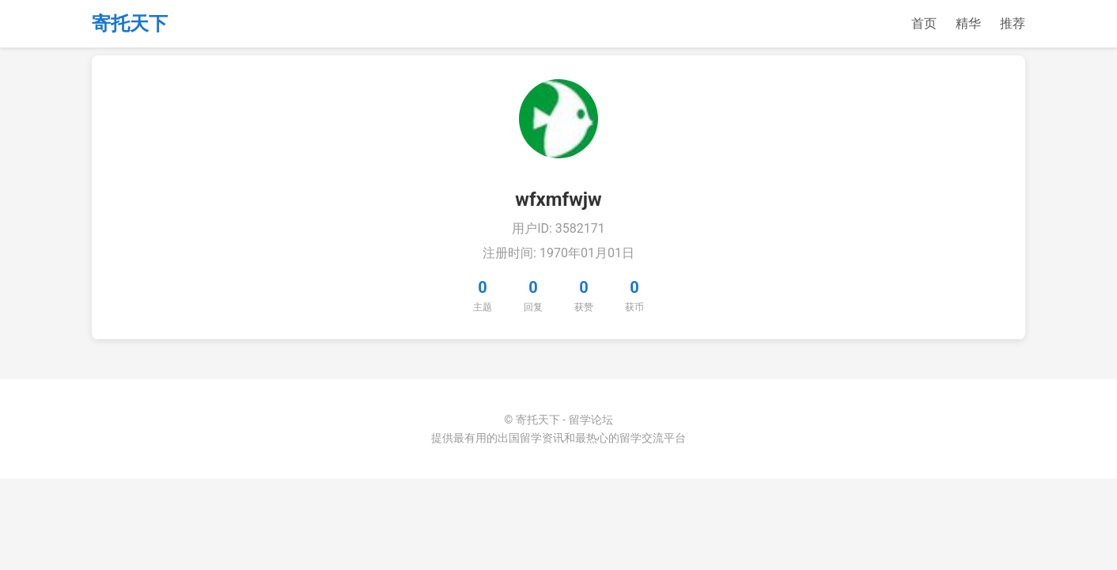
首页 (924, 23)
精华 (968, 23)
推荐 (1012, 23)
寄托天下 (130, 24)
